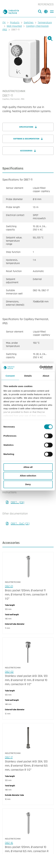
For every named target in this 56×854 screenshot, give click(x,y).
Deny (28, 484)
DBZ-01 (9, 586)
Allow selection (28, 475)
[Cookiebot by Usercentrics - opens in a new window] (40, 367)
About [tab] (46, 375)
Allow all (28, 467)
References (46, 4)
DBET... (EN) (17, 502)
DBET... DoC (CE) (20, 524)
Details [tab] (28, 375)
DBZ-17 (9, 757)
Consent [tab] (10, 375)
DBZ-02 (9, 672)
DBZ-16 (9, 843)
